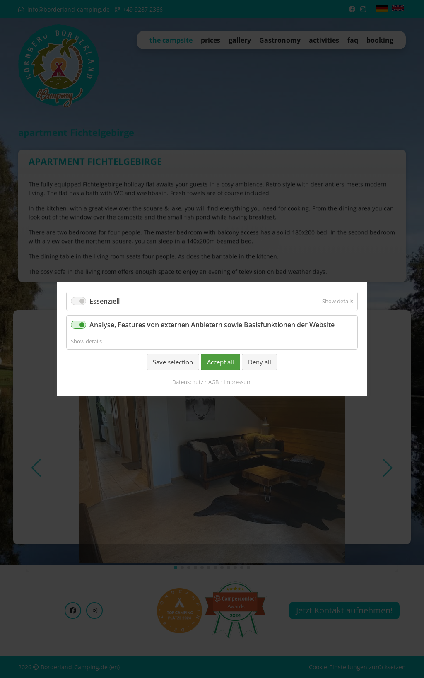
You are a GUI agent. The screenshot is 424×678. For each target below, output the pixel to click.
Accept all (220, 362)
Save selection (173, 362)
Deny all (259, 362)
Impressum (238, 382)
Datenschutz (187, 382)
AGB (213, 382)
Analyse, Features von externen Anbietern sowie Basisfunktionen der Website (212, 324)
